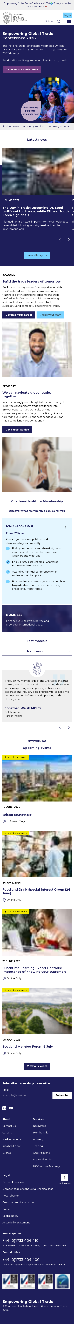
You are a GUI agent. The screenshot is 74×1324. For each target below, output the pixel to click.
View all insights (37, 255)
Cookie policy (10, 1215)
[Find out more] (37, 561)
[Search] (59, 21)
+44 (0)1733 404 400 (21, 1259)
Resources (39, 1125)
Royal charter (10, 1195)
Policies (6, 1209)
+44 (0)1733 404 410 (20, 1240)
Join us (49, 21)
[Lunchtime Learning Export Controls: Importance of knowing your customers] (37, 944)
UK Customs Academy (46, 1166)
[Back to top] (64, 1177)
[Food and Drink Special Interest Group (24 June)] (37, 866)
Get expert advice (17, 429)
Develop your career (18, 314)
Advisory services (59, 126)
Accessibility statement (16, 1222)
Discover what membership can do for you (37, 510)
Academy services (34, 126)
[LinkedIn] (4, 1108)
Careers (7, 1132)
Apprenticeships (43, 1159)
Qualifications (41, 1152)
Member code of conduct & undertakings (27, 1188)
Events (6, 1152)
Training (38, 1146)
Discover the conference (21, 69)
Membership (40, 1132)
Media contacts (11, 1139)
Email (5, 1089)
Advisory (38, 1139)
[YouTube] (11, 1108)
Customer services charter (18, 1202)
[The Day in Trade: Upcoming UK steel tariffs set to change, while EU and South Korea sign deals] (37, 189)
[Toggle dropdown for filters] (37, 651)
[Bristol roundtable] (37, 789)
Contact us (9, 1125)
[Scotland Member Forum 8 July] (37, 1021)
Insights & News (11, 1146)
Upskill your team (50, 314)
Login (67, 15)
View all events (37, 1066)
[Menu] (69, 21)
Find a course (10, 126)
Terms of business (13, 1182)
